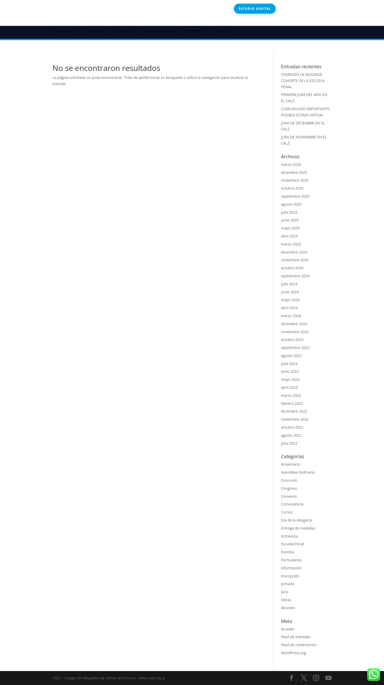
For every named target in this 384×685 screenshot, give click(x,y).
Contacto (222, 32)
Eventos (287, 551)
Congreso (289, 488)
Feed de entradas (295, 636)
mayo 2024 (290, 299)
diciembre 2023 (294, 323)
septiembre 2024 (295, 275)
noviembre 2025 (295, 180)
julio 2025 (289, 212)
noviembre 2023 (295, 331)
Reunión (288, 607)
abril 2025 (289, 236)
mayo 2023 (290, 379)
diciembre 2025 (294, 172)
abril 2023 (289, 387)
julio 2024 (289, 283)
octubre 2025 (292, 188)
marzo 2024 (291, 315)
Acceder (288, 629)
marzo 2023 (291, 395)
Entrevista (289, 536)
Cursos (287, 512)
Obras (286, 599)
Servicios (124, 32)
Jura (284, 591)
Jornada (287, 583)
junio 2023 (290, 371)
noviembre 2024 (295, 259)
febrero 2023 (292, 403)
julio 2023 (289, 363)
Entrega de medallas (298, 528)
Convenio (289, 496)
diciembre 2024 (294, 252)
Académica (95, 32)
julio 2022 (289, 443)
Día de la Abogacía (296, 520)
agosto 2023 (291, 355)
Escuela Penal (292, 543)
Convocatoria (292, 504)
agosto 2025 (291, 204)
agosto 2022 (291, 435)
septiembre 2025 (295, 196)
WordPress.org (293, 652)
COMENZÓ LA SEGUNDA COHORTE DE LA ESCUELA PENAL (303, 80)
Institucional (63, 32)
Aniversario (290, 464)
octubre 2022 (292, 427)
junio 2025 (290, 220)
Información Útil (158, 32)
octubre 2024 (292, 267)
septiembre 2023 (295, 347)
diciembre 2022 (294, 411)
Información (291, 567)
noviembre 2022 (295, 419)
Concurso (289, 480)
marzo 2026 (291, 164)
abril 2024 (289, 307)
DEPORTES (193, 32)
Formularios (291, 559)
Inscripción (290, 576)
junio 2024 (290, 291)
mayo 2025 (290, 228)
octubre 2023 (292, 339)
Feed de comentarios (299, 644)
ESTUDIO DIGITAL (255, 8)
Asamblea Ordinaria (298, 472)
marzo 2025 (291, 244)
